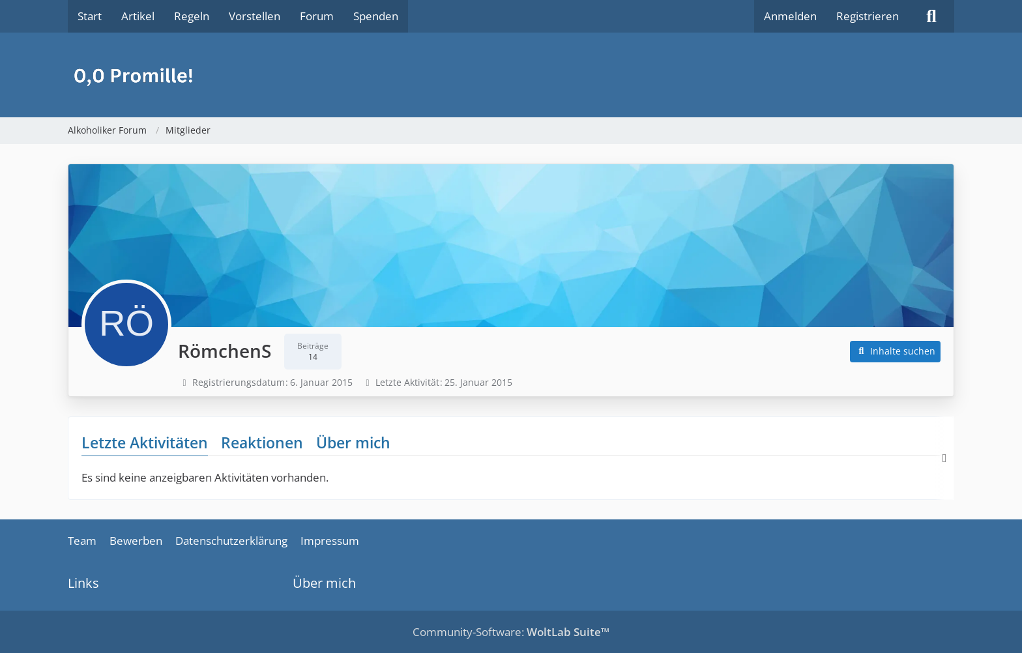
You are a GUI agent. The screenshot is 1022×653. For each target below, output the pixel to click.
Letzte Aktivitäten (144, 442)
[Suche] (931, 16)
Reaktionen (262, 442)
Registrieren (867, 15)
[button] (895, 351)
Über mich (353, 442)
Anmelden (790, 15)
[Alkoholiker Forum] (511, 75)
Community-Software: (511, 631)
